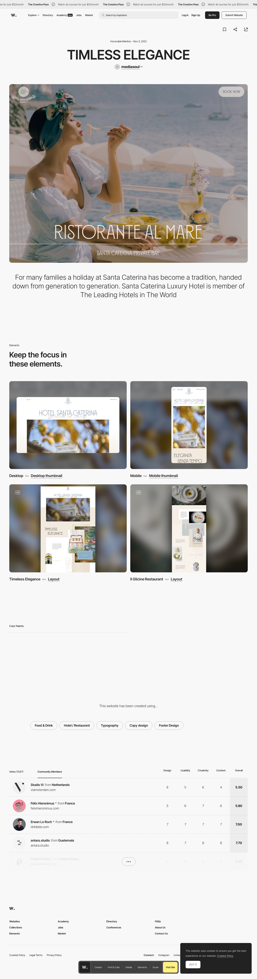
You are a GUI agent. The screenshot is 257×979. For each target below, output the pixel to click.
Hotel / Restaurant (77, 725)
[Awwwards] (13, 15)
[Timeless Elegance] (68, 528)
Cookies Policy (17, 955)
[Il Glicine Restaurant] (189, 528)
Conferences (113, 927)
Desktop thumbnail (46, 476)
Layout (53, 579)
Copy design (139, 725)
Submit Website (234, 15)
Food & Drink (44, 725)
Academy (65, 15)
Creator (98, 967)
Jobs (79, 15)
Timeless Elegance (24, 579)
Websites (14, 921)
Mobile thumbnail (163, 476)
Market (89, 15)
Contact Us (161, 933)
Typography (110, 725)
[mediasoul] (128, 67)
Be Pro (212, 15)
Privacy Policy (54, 955)
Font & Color (114, 967)
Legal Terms (35, 955)
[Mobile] (189, 425)
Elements (142, 967)
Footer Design (169, 725)
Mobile (136, 475)
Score (155, 967)
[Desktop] (68, 425)
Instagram (163, 955)
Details (128, 967)
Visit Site (170, 967)
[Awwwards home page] (84, 967)
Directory (48, 15)
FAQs (158, 921)
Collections (15, 927)
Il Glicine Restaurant (146, 579)
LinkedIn (178, 955)
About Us (160, 927)
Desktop (16, 475)
